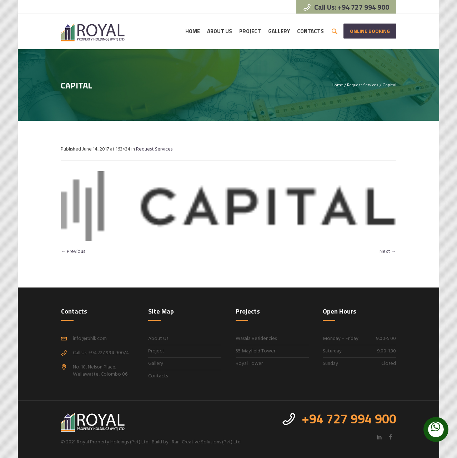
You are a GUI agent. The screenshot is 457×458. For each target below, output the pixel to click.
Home (337, 85)
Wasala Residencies (256, 339)
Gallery (155, 364)
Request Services (362, 85)
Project (156, 351)
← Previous (73, 252)
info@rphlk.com (90, 339)
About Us (158, 339)
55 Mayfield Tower (255, 351)
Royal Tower (249, 364)
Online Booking (370, 31)
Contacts (158, 376)
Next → (388, 252)
